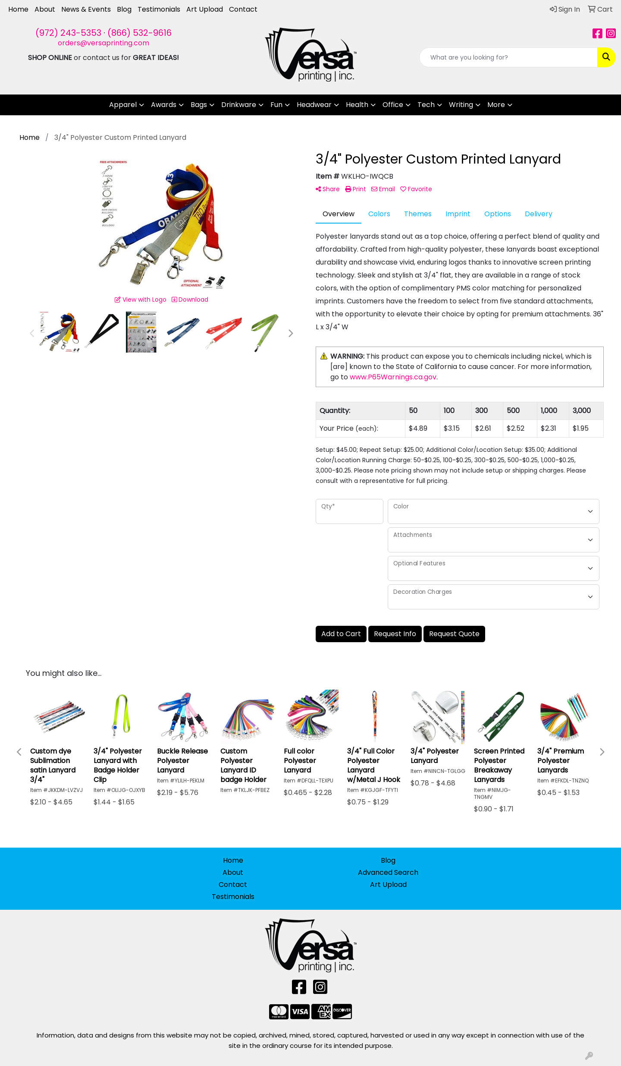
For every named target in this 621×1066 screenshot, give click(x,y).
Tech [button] (426, 105)
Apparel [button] (123, 105)
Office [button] (393, 105)
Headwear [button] (314, 105)
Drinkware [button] (238, 105)
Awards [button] (163, 105)
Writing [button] (461, 105)
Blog (124, 9)
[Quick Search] (508, 57)
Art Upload (204, 9)
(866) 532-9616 (139, 33)
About (44, 9)
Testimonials (159, 9)
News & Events (86, 9)
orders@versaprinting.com (103, 43)
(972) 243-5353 (68, 33)
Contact (243, 9)
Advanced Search (388, 872)
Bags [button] (199, 105)
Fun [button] (276, 105)
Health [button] (357, 105)
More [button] (496, 105)
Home (18, 9)
